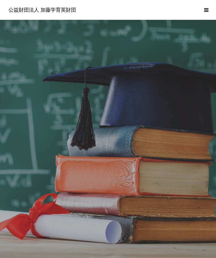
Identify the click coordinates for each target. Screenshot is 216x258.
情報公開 (113, 236)
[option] (108, 112)
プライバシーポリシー (152, 236)
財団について (22, 236)
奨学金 (50, 236)
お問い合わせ (194, 236)
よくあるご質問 (81, 236)
